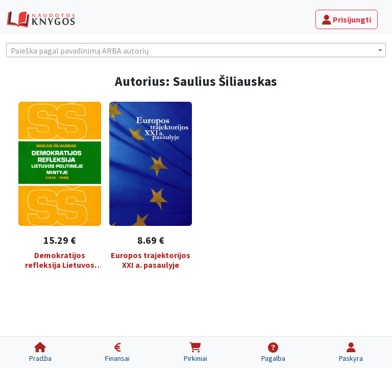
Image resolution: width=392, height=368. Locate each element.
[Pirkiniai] (195, 352)
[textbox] (196, 50)
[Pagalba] (273, 352)
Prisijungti (346, 19)
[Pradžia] (40, 352)
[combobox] (196, 50)
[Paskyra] (351, 352)
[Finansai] (118, 352)
